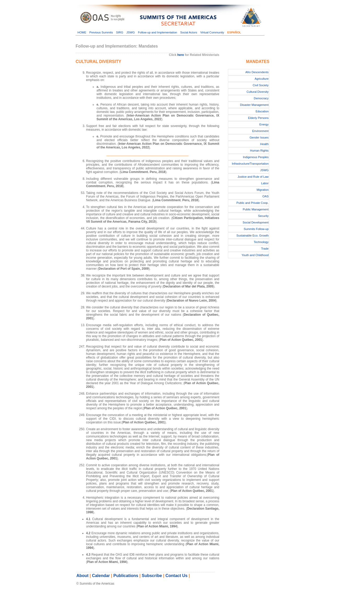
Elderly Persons (258, 117)
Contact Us (176, 575)
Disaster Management (254, 104)
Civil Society (261, 85)
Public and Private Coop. (253, 202)
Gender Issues (259, 137)
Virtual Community (212, 32)
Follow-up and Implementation (157, 32)
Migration (263, 189)
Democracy (261, 98)
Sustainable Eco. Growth (253, 235)
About (82, 575)
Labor (265, 183)
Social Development (256, 222)
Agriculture (261, 78)
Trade (265, 248)
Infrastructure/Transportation (250, 163)
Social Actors (188, 32)
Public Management (256, 209)
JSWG (130, 32)
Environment (260, 131)
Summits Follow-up (256, 229)
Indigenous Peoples (255, 157)
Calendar (101, 575)
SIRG (119, 32)
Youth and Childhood (255, 255)
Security (263, 215)
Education (262, 111)
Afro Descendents (257, 72)
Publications (125, 575)
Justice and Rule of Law (253, 176)
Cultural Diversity (257, 91)
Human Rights (259, 150)
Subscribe (152, 575)
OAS (265, 196)
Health (264, 144)
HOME (81, 32)
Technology (261, 242)
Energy (263, 124)
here (180, 55)
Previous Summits (101, 32)
